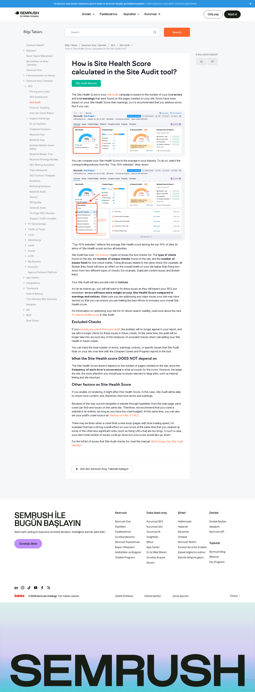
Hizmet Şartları (152, 596)
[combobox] (109, 32)
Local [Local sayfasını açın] (31, 234)
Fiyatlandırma (108, 14)
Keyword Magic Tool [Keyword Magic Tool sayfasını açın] (41, 154)
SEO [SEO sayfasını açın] (30, 86)
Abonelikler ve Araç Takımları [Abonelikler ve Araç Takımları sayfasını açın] (37, 63)
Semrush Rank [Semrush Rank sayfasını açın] (38, 207)
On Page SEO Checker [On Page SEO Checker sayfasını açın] (42, 213)
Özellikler (120, 527)
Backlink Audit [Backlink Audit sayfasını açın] (38, 191)
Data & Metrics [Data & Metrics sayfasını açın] (34, 293)
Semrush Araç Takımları (94, 45)
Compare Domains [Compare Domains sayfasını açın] (40, 129)
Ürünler (86, 14)
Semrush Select (187, 542)
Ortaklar (182, 537)
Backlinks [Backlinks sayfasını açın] (35, 181)
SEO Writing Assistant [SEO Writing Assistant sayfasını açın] (42, 164)
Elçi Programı (217, 562)
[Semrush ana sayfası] (26, 14)
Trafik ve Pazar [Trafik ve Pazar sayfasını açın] (36, 229)
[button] (212, 61)
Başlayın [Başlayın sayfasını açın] (31, 50)
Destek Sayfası (217, 521)
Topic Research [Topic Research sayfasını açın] (38, 170)
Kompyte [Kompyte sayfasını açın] (31, 304)
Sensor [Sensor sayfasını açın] (34, 197)
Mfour (150, 542)
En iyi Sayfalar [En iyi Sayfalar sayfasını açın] (38, 123)
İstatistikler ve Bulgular (128, 552)
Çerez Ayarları (180, 596)
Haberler (183, 527)
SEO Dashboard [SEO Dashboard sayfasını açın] (38, 97)
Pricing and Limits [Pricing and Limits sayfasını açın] (40, 91)
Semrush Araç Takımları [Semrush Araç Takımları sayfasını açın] (39, 80)
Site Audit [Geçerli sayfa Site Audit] (35, 102)
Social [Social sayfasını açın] (31, 250)
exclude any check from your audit (99, 329)
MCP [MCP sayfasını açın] (29, 315)
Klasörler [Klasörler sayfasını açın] (33, 267)
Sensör (151, 562)
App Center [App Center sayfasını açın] (32, 277)
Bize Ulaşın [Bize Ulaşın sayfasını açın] (32, 320)
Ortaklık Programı (125, 557)
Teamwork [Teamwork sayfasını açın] (32, 288)
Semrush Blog (217, 552)
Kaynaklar (129, 14)
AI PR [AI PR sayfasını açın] (31, 256)
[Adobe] (19, 596)
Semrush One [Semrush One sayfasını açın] (34, 70)
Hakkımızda (184, 521)
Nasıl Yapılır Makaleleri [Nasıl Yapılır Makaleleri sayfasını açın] (39, 56)
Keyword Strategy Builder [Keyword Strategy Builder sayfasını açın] (44, 159)
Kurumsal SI (153, 532)
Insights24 (152, 537)
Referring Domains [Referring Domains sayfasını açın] (40, 186)
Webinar (214, 557)
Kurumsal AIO (155, 527)
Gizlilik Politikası (124, 596)
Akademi (214, 527)
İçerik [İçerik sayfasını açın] (31, 245)
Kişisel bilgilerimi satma (191, 552)
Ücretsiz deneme (125, 537)
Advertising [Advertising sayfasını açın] (34, 240)
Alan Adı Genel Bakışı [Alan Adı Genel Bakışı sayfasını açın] (42, 113)
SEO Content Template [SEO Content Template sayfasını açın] (42, 175)
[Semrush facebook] (42, 587)
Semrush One (123, 521)
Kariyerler (183, 532)
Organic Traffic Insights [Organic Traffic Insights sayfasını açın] (43, 218)
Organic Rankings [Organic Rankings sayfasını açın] (40, 118)
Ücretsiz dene (28, 543)
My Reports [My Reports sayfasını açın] (34, 261)
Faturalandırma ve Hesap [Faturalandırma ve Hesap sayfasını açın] (40, 75)
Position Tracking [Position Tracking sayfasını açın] (39, 107)
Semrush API (216, 532)
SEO (113, 45)
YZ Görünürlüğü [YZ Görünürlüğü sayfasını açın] (37, 224)
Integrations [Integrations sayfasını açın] (33, 283)
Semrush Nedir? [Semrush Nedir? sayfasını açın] (35, 45)
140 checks (101, 254)
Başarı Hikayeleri (125, 547)
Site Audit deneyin (86, 83)
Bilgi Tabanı (32, 32)
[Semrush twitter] (48, 587)
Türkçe (234, 596)
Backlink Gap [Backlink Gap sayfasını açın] (37, 139)
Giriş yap (213, 14)
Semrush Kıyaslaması (127, 542)
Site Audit (125, 45)
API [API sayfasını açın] (28, 309)
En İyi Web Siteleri (157, 552)
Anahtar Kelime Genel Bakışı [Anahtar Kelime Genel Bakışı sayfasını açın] (42, 147)
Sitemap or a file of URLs (124, 415)
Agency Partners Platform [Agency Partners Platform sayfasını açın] (42, 272)
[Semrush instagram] (22, 587)
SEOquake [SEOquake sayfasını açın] (35, 202)
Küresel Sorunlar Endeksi (192, 547)
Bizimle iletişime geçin (191, 557)
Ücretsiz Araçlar (156, 557)
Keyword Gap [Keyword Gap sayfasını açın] (37, 134)
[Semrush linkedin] (16, 587)
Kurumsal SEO (155, 521)
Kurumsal (150, 14)
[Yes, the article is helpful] (201, 61)
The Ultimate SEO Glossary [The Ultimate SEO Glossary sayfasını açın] (41, 299)
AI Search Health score (85, 314)
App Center (153, 547)
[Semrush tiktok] (29, 587)
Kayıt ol (232, 14)
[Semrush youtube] (35, 587)
